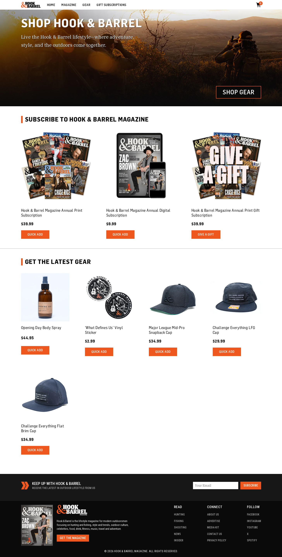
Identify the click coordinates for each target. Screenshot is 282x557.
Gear (86, 5)
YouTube (252, 527)
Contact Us (214, 534)
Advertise (213, 521)
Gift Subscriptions (111, 5)
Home (51, 5)
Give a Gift (206, 234)
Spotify (252, 540)
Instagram (254, 521)
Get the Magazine (73, 538)
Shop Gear (239, 92)
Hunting (179, 514)
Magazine (68, 5)
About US (213, 514)
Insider (178, 540)
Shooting (180, 527)
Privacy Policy (216, 540)
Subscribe (250, 485)
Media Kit (213, 527)
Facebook (253, 514)
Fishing (178, 521)
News (177, 534)
